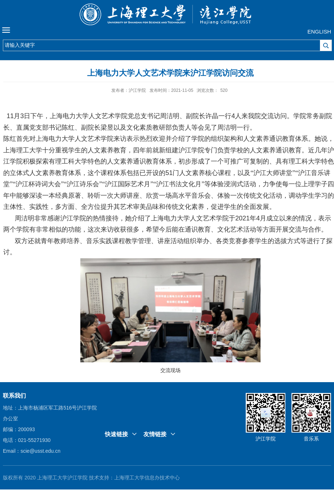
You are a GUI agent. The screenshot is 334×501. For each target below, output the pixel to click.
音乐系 (311, 439)
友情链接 (154, 434)
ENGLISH (319, 31)
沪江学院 (265, 439)
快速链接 (116, 434)
